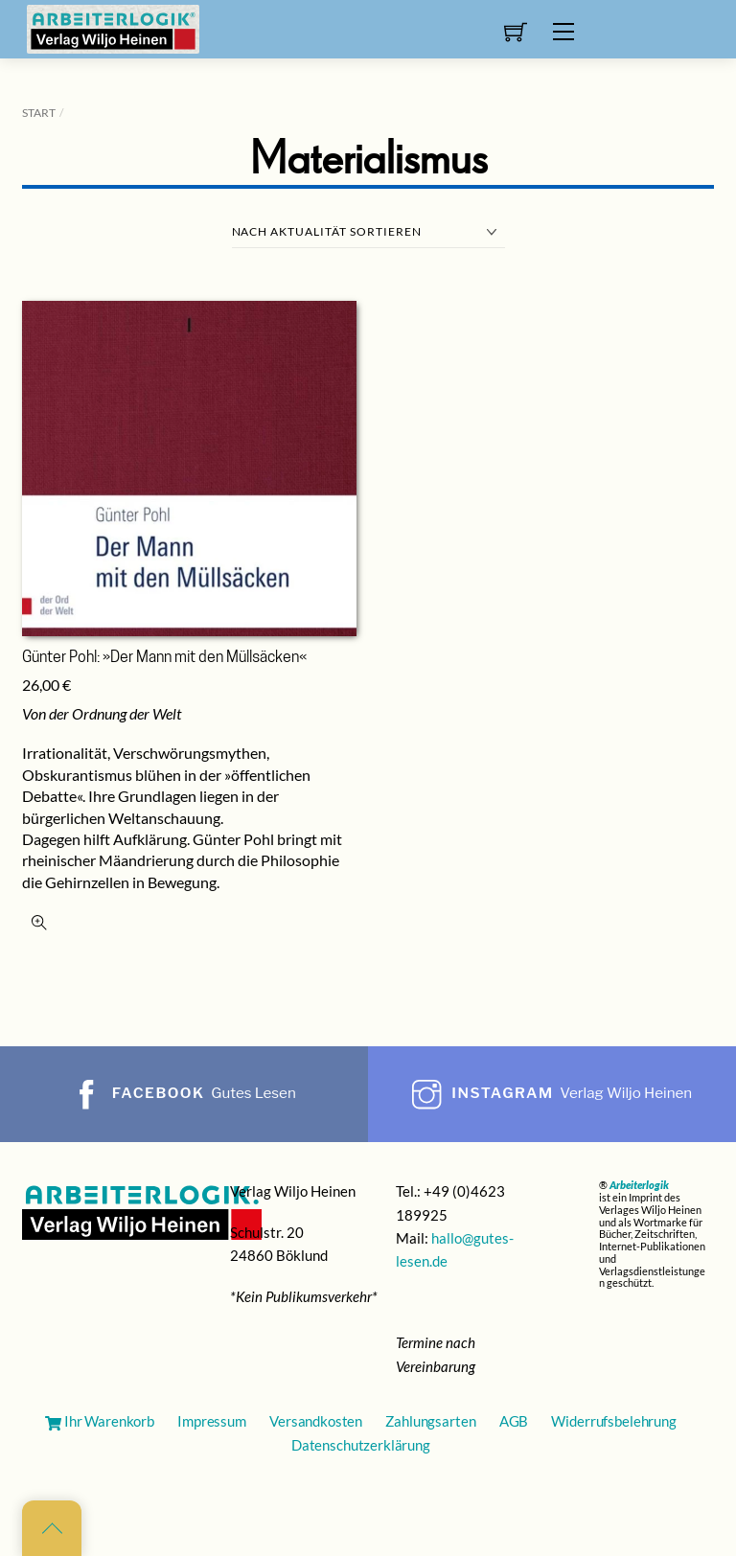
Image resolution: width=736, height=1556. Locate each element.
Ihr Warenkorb (99, 1421)
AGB (514, 1421)
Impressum (211, 1421)
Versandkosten (315, 1421)
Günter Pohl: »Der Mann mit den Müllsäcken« (164, 658)
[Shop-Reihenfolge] (368, 232)
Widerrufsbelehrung (613, 1421)
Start (39, 112)
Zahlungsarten (430, 1421)
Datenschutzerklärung (360, 1444)
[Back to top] (51, 1528)
